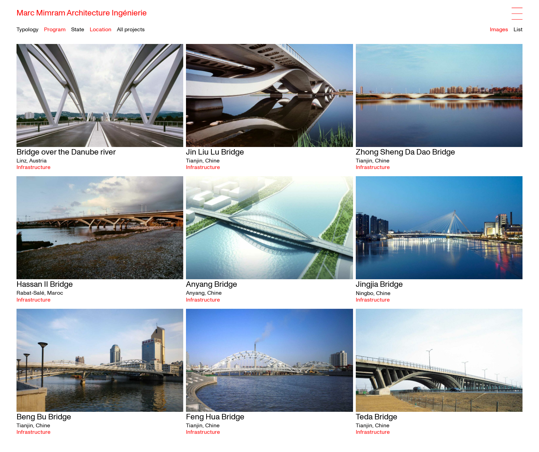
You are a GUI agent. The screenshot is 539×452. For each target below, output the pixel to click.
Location (100, 29)
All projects (131, 29)
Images (499, 29)
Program (55, 29)
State (77, 29)
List (518, 29)
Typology (27, 29)
